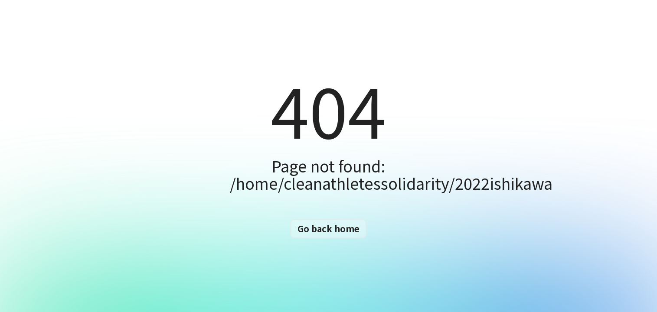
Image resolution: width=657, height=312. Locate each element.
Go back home (328, 228)
